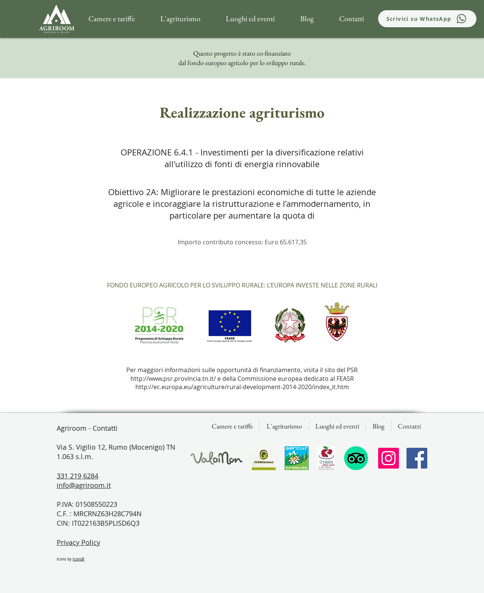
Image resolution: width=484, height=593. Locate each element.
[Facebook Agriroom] (416, 458)
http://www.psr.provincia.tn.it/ (173, 378)
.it (108, 485)
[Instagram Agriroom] (388, 458)
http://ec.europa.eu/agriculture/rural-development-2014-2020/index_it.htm (242, 387)
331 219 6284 (77, 475)
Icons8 (78, 559)
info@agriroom (81, 485)
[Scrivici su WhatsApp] (427, 18)
